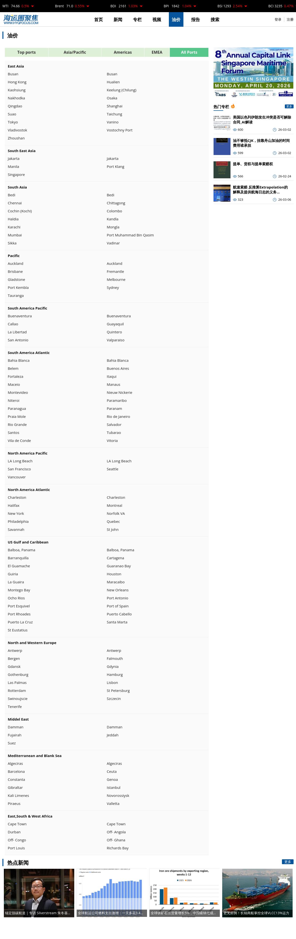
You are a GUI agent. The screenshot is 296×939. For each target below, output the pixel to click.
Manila (13, 166)
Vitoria (112, 440)
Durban (14, 831)
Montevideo (18, 392)
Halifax (13, 505)
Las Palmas (17, 682)
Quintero (114, 331)
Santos (13, 432)
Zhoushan (16, 138)
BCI (281, 6)
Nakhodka (16, 97)
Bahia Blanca (19, 360)
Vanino (113, 122)
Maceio (14, 384)
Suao (12, 114)
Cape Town (17, 823)
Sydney (113, 287)
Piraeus (14, 803)
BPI (178, 6)
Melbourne (116, 279)
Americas (123, 52)
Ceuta (112, 771)
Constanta (16, 779)
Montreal (114, 505)
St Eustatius (17, 630)
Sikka (12, 243)
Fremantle (115, 271)
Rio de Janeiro (118, 416)
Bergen (14, 658)
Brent (69, 6)
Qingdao (15, 105)
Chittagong (116, 202)
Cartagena (115, 557)
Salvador (114, 424)
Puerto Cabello (119, 614)
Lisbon (112, 682)
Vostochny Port (119, 130)
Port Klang (115, 166)
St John (113, 529)
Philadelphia (18, 521)
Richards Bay (118, 847)
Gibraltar (15, 787)
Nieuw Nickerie (119, 392)
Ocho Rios (16, 597)
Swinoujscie (17, 698)
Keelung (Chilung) (121, 89)
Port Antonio (117, 597)
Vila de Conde (19, 440)
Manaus (113, 384)
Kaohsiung (16, 89)
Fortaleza (15, 376)
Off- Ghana (116, 839)
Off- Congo (17, 839)
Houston (114, 573)
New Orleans (118, 589)
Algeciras (15, 763)
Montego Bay (19, 589)
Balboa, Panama (21, 549)
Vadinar (113, 243)
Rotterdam (17, 690)
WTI (15, 6)
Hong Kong (17, 81)
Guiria (13, 573)
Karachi (14, 226)
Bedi (11, 194)
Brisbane (15, 271)
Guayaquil (115, 323)
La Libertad (17, 331)
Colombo (114, 210)
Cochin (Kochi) (20, 210)
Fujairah (15, 734)
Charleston (17, 497)
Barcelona (16, 771)
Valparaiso (115, 339)
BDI (124, 6)
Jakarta (13, 158)
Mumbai (15, 235)
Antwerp (15, 650)
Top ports (26, 52)
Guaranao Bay (119, 565)
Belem (13, 368)
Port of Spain (118, 605)
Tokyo (13, 122)
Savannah (16, 529)
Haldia (13, 218)
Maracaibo (116, 581)
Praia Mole (17, 416)
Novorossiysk (118, 795)
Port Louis (16, 847)
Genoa (112, 779)
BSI (229, 6)
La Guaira (16, 581)
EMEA (157, 52)
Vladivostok (17, 130)
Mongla (113, 226)
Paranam (114, 408)
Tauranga (16, 295)
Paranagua (17, 408)
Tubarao (114, 432)
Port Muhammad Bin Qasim (130, 235)
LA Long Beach (20, 460)
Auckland (15, 263)
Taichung (114, 114)
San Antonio (18, 339)
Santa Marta (117, 622)
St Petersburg (118, 690)
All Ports (189, 52)
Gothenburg (18, 674)
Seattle (112, 468)
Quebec (113, 521)
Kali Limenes (18, 795)
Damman (16, 726)
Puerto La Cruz (20, 622)
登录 (278, 19)
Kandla (112, 218)
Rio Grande (17, 424)
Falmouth (115, 658)
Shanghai (114, 105)
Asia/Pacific (75, 52)
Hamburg (115, 674)
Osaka (112, 97)
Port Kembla (18, 287)
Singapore (16, 174)
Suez (12, 743)
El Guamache (19, 565)
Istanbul (113, 787)
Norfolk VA (116, 513)
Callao (13, 323)
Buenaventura (20, 315)
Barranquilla (18, 557)
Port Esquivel (19, 605)
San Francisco (19, 468)
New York (16, 513)
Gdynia (113, 666)
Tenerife (15, 706)
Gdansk (14, 666)
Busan (13, 73)
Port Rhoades (19, 614)
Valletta (113, 803)
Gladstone (16, 279)
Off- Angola (116, 831)
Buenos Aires (118, 368)
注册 (290, 19)
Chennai (15, 202)
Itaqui (111, 376)
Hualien (113, 81)
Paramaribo (117, 400)
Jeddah (112, 734)
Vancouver (17, 476)
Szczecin (114, 698)
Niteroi (13, 400)
